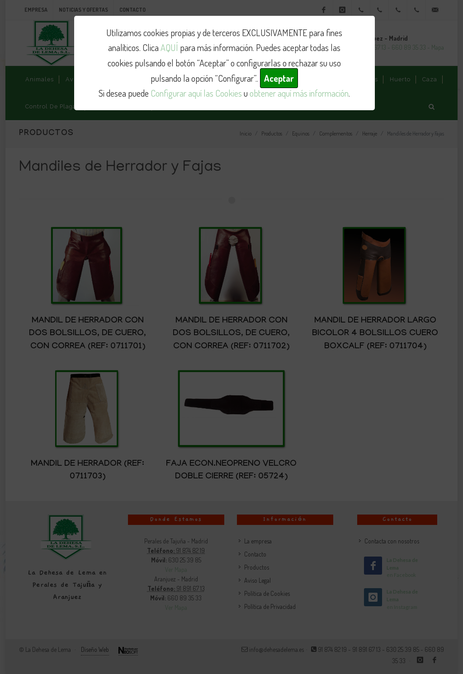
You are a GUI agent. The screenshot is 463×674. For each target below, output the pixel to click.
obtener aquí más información (299, 93)
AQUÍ (169, 47)
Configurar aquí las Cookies (196, 93)
